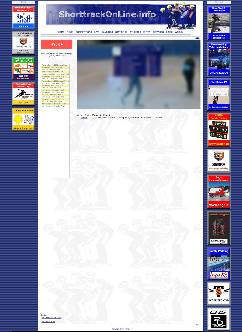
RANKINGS (107, 32)
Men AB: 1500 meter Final (55, 79)
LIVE (96, 32)
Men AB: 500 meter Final (55, 88)
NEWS (70, 32)
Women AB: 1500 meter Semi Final (55, 74)
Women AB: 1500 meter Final (55, 76)
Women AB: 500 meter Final (55, 86)
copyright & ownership (120, 329)
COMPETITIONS (84, 32)
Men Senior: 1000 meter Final (55, 106)
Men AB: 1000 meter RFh (55, 95)
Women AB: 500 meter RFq (55, 67)
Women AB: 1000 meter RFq (55, 92)
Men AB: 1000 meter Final (55, 102)
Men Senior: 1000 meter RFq (55, 97)
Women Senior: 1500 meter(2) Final (55, 81)
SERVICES (158, 32)
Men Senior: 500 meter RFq (55, 72)
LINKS (169, 32)
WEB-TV (179, 32)
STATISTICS (121, 32)
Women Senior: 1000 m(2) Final (55, 104)
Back (197, 38)
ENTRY (147, 32)
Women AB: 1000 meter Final (55, 99)
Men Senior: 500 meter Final (55, 90)
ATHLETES (135, 32)
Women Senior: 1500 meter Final (55, 65)
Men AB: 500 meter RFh (55, 70)
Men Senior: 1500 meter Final (55, 83)
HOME (61, 32)
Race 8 (84, 117)
